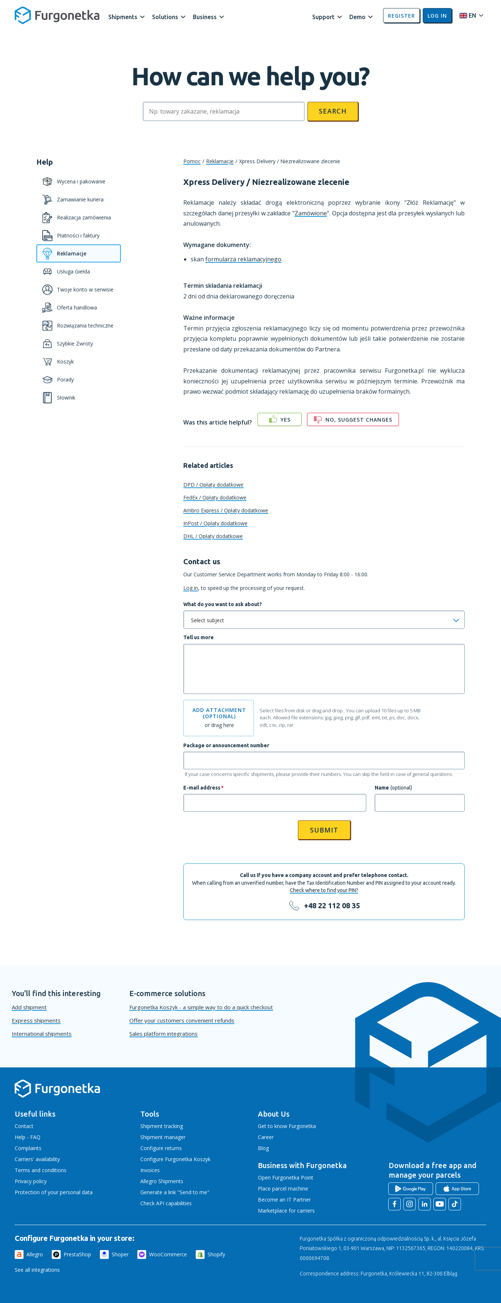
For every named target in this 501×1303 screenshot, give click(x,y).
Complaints (28, 1148)
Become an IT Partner (284, 1199)
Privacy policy (31, 1181)
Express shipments (36, 1020)
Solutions (165, 17)
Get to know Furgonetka (287, 1126)
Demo (357, 17)
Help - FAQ (27, 1137)
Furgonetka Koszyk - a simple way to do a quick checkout (201, 1007)
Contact (24, 1126)
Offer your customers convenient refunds (181, 1020)
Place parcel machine (283, 1188)
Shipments (122, 17)
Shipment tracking (161, 1126)
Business (205, 17)
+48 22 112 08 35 (332, 905)
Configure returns (161, 1148)
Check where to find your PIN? (324, 890)
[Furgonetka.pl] (57, 15)
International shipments (42, 1033)
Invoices (150, 1170)
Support (323, 17)
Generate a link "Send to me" (174, 1192)
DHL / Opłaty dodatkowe (213, 536)
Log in (437, 15)
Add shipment (29, 1007)
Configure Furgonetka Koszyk (175, 1159)
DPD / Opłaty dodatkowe (213, 484)
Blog (263, 1148)
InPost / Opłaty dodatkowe (215, 523)
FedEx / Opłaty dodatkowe (214, 497)
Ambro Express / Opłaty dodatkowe (225, 510)
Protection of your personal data (54, 1192)
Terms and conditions (40, 1170)
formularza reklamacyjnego (243, 259)
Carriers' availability (37, 1159)
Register (401, 15)
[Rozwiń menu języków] (469, 16)
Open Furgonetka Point (285, 1177)
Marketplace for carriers (286, 1210)
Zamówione (311, 213)
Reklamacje (220, 161)
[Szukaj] (223, 111)
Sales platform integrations (163, 1033)
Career (266, 1137)
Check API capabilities (166, 1203)
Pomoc (192, 161)
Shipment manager (162, 1137)
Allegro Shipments (161, 1181)
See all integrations (37, 1269)
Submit (324, 830)
